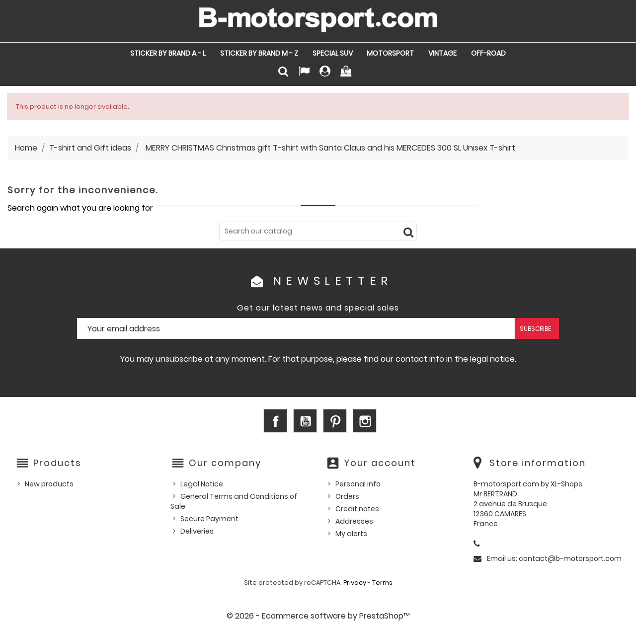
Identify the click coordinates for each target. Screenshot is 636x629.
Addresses (354, 521)
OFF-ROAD (488, 53)
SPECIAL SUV (333, 53)
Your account (380, 463)
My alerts (351, 534)
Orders (347, 496)
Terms (382, 582)
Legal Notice (201, 484)
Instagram (364, 420)
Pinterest (334, 420)
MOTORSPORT (390, 53)
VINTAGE (442, 53)
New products (49, 484)
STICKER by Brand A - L (168, 53)
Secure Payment (209, 519)
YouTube (305, 420)
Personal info (358, 484)
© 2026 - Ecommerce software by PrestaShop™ (318, 616)
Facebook (275, 420)
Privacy (354, 582)
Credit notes (357, 509)
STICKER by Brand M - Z (259, 53)
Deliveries (197, 531)
